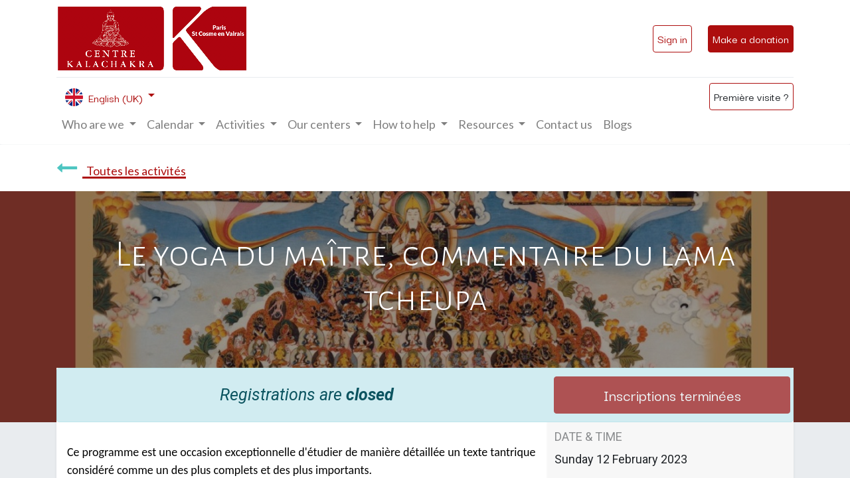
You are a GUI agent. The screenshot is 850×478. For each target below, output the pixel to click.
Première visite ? (751, 96)
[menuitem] (564, 124)
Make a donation (751, 38)
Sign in (672, 38)
